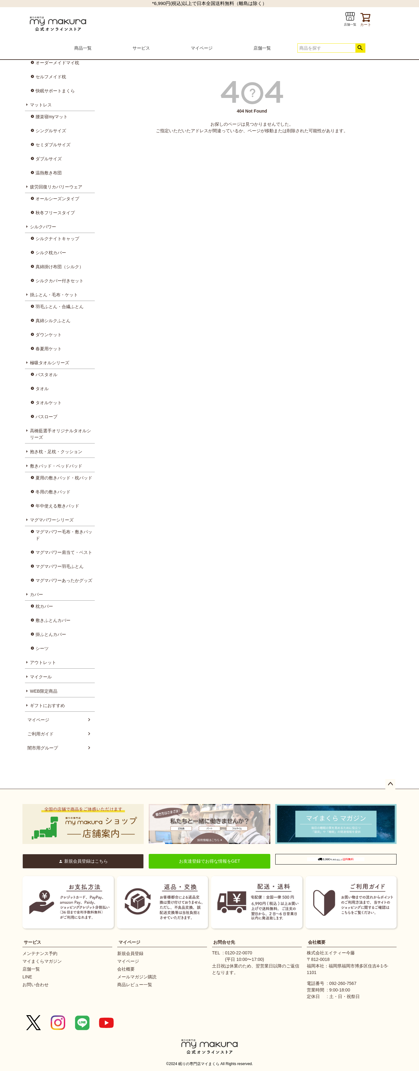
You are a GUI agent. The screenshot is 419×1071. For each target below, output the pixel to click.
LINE (27, 976)
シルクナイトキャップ (57, 238)
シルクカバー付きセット (60, 280)
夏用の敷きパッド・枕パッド (64, 477)
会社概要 (126, 969)
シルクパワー (43, 226)
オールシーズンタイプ (57, 198)
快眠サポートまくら (55, 90)
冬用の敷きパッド (53, 491)
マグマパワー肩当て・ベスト (64, 552)
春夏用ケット (49, 348)
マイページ (202, 48)
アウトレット (43, 662)
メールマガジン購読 (137, 976)
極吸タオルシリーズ (49, 362)
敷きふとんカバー (53, 620)
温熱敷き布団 (49, 172)
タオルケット (49, 402)
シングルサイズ (51, 130)
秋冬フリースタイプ (55, 212)
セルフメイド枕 (51, 76)
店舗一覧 (262, 48)
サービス (141, 48)
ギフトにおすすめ (47, 705)
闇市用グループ (42, 747)
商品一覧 (83, 48)
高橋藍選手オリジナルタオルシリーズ (60, 434)
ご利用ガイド (40, 733)
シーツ (42, 648)
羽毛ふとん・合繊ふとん (60, 306)
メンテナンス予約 (39, 953)
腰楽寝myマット (52, 116)
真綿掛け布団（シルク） (60, 266)
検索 (360, 48)
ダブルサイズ (49, 158)
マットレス (41, 104)
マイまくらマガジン (42, 961)
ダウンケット (49, 334)
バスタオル (46, 374)
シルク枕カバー (51, 252)
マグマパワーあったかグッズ (64, 580)
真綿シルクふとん (53, 320)
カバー (36, 594)
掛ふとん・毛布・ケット (54, 294)
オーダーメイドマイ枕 (57, 62)
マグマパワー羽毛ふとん (60, 566)
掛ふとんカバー (51, 634)
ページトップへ (390, 784)
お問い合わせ (35, 984)
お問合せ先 (224, 942)
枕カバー (44, 606)
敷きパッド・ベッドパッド (56, 465)
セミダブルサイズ (53, 144)
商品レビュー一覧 (134, 984)
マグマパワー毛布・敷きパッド (64, 535)
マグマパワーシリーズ (52, 519)
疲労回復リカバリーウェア (56, 186)
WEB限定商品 (43, 691)
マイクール (41, 676)
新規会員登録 (130, 953)
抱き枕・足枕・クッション (56, 451)
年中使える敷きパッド (57, 505)
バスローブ (46, 416)
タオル (42, 388)
